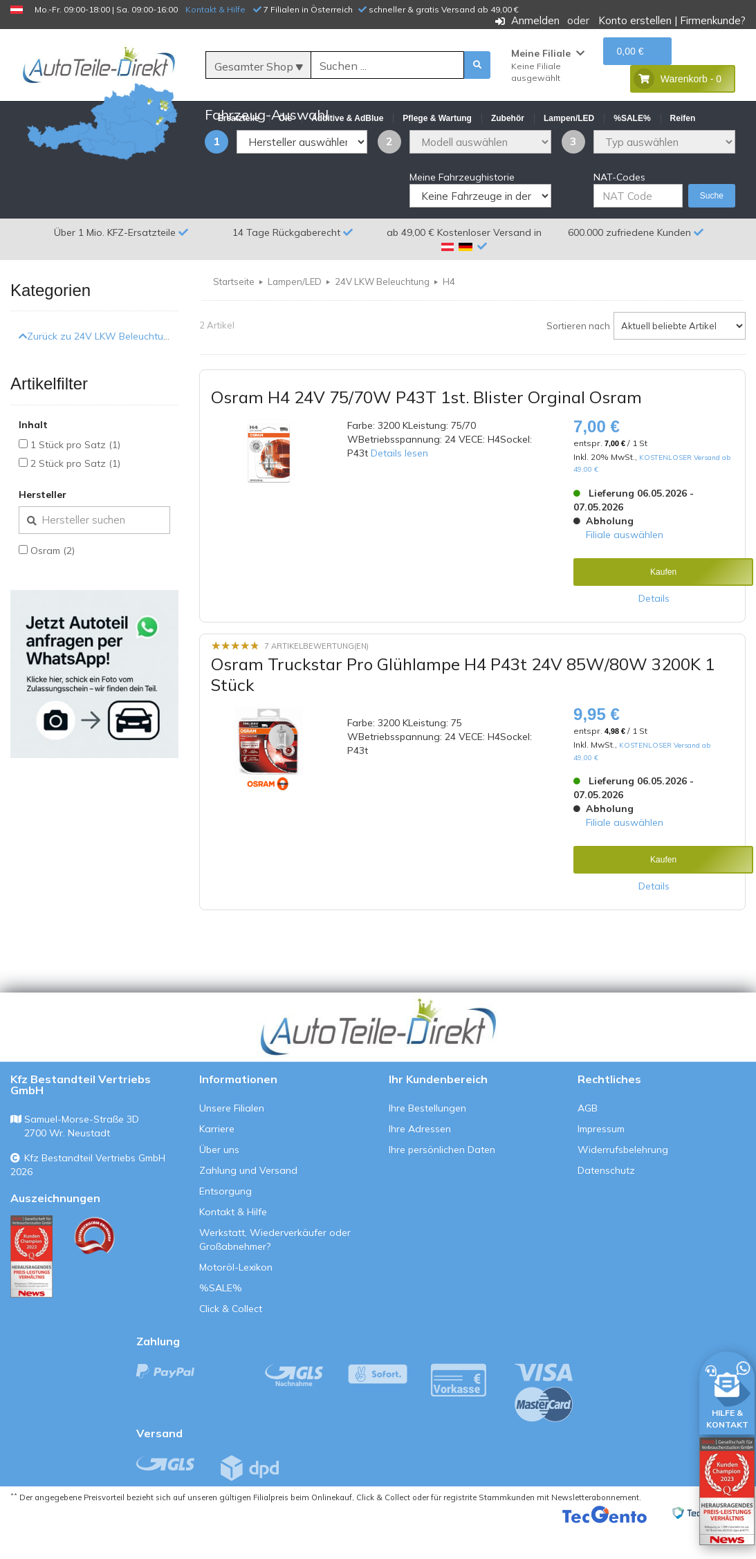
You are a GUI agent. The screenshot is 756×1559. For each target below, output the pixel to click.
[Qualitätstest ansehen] (31, 1289)
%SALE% (220, 1321)
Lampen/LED (295, 314)
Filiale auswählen (624, 567)
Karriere (216, 1162)
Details (654, 631)
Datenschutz (606, 1203)
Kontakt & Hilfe (215, 9)
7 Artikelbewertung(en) (316, 678)
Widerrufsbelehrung (623, 1183)
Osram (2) (52, 584)
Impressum (601, 1162)
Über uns (219, 1183)
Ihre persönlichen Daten (442, 1183)
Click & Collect (230, 1342)
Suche (711, 229)
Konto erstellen (635, 20)
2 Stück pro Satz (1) (75, 496)
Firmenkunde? (713, 20)
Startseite (234, 314)
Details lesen (399, 486)
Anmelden (535, 20)
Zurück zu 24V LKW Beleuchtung (97, 369)
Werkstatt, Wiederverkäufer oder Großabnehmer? (275, 1273)
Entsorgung (225, 1224)
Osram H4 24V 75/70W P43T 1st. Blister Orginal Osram (426, 430)
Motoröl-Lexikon (236, 1300)
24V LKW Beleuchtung (382, 314)
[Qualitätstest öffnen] (727, 1491)
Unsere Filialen (231, 1141)
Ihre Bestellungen (427, 1141)
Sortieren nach (578, 359)
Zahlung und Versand (248, 1203)
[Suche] (387, 66)
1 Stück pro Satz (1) (75, 478)
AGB (588, 1141)
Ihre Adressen (420, 1162)
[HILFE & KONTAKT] (727, 1391)
